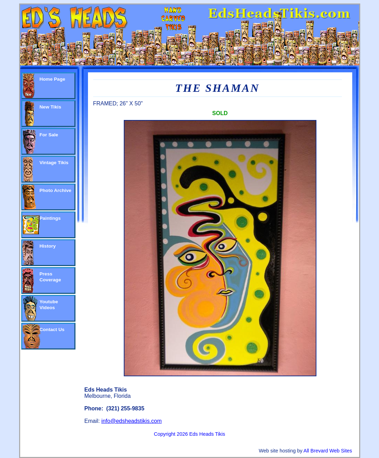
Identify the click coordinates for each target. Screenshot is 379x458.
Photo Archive (56, 190)
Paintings (50, 218)
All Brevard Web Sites (328, 450)
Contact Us (52, 329)
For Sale (49, 134)
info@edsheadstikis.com (131, 421)
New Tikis (50, 107)
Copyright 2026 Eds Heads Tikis (189, 434)
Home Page (52, 79)
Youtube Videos (49, 304)
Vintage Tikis (54, 162)
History (48, 246)
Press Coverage (50, 276)
